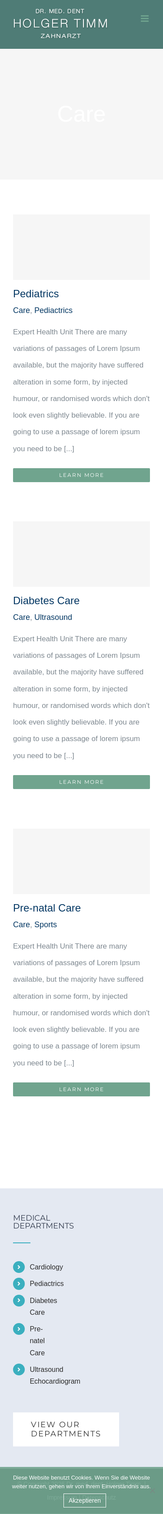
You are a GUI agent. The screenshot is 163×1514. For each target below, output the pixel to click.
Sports (45, 924)
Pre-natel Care (37, 1340)
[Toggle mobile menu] (145, 18)
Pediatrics (36, 293)
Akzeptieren (85, 1500)
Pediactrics (53, 310)
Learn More (81, 475)
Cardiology (39, 1267)
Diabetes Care (46, 600)
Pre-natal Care (47, 908)
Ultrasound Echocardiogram (39, 1375)
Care (21, 310)
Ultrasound (53, 617)
